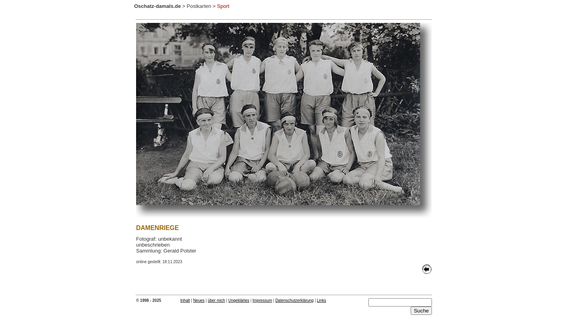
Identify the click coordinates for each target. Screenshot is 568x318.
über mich (216, 300)
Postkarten (199, 6)
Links (321, 300)
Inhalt (185, 300)
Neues (199, 300)
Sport (223, 6)
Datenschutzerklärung (294, 300)
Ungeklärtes (238, 300)
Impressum (262, 300)
